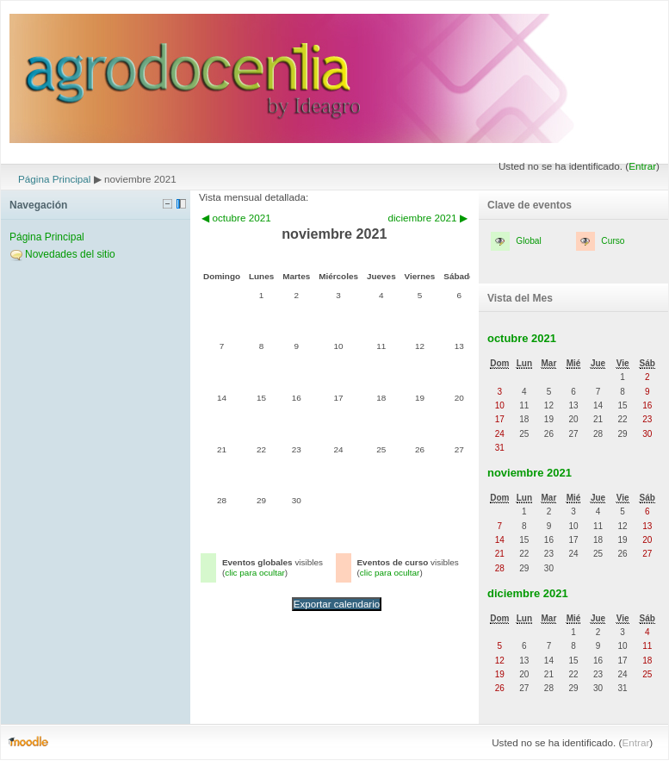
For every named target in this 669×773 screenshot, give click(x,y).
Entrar (642, 165)
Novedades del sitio (70, 254)
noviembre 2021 (529, 472)
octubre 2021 (521, 338)
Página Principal (54, 178)
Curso (612, 241)
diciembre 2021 (527, 593)
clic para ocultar (255, 572)
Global (528, 241)
